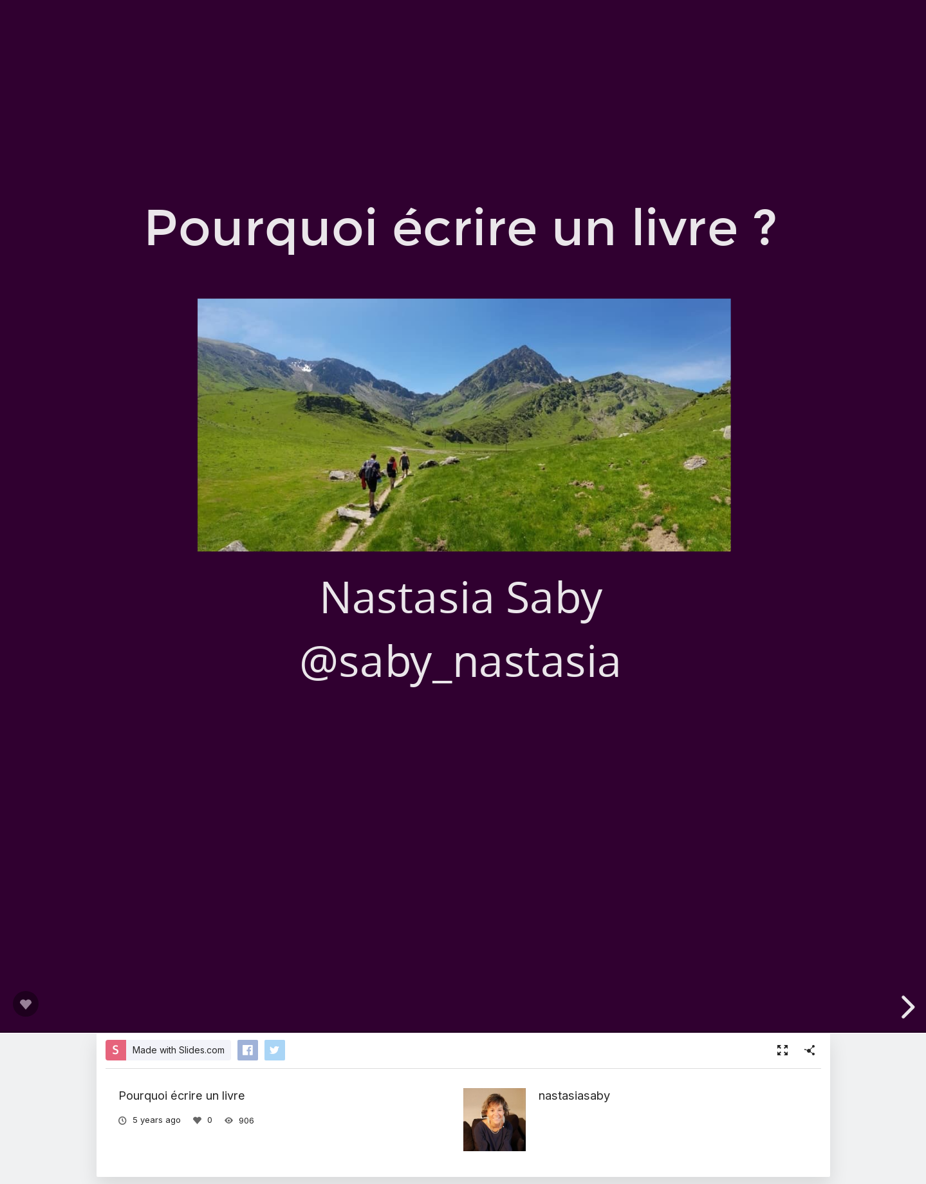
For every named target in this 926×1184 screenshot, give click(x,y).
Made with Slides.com (179, 1049)
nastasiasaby (574, 1095)
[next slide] (906, 1007)
